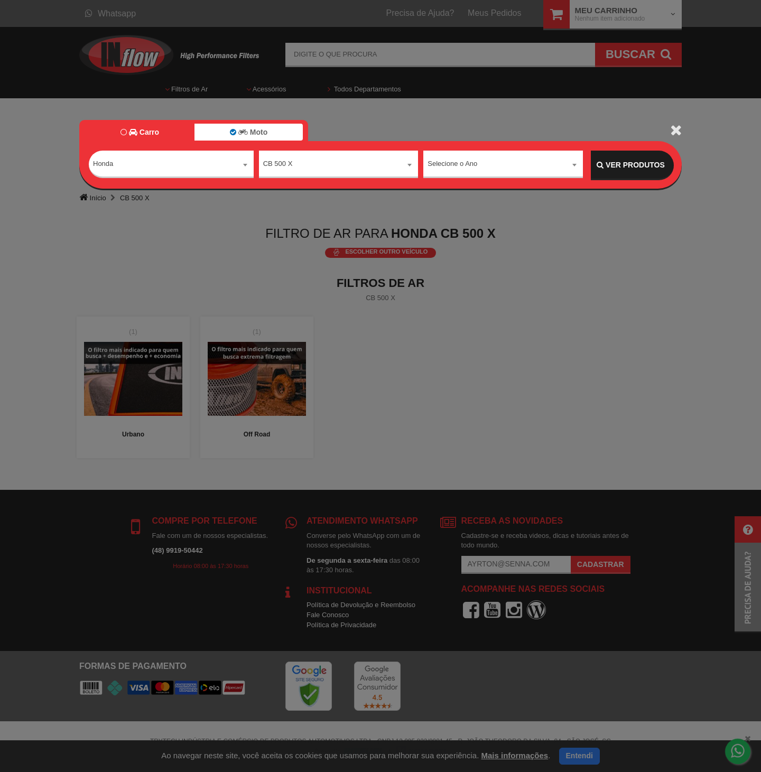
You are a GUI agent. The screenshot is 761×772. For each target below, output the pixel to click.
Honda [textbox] (103, 165)
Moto (248, 132)
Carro (139, 132)
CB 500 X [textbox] (278, 165)
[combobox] (171, 165)
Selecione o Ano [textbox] (452, 165)
